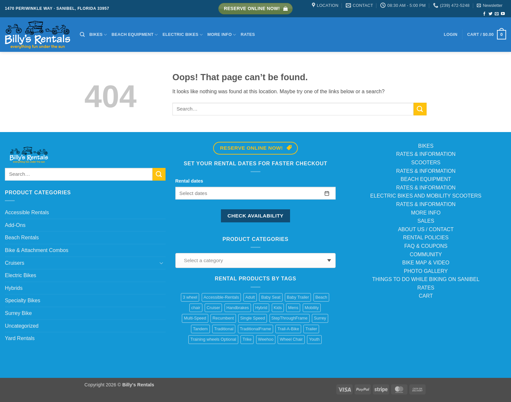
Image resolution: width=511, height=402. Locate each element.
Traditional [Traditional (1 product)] (223, 328)
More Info (221, 35)
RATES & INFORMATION (426, 154)
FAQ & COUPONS (425, 246)
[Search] (82, 34)
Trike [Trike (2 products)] (247, 339)
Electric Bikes (183, 35)
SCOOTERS (426, 162)
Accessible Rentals (27, 212)
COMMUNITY (426, 254)
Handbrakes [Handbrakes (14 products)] (237, 307)
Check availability (255, 215)
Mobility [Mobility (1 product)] (312, 307)
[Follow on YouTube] (503, 14)
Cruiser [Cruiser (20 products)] (213, 307)
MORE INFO (426, 213)
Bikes (98, 35)
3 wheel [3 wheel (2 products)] (190, 297)
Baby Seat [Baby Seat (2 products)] (270, 297)
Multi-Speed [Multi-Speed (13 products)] (195, 318)
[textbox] (253, 260)
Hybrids (13, 288)
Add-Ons (15, 225)
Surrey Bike (18, 313)
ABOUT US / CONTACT (426, 229)
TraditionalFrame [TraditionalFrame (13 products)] (255, 328)
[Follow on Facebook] (484, 14)
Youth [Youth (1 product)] (314, 339)
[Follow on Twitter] (490, 14)
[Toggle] (162, 263)
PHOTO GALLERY (426, 271)
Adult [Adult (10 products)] (250, 297)
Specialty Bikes (22, 300)
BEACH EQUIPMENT (426, 179)
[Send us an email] (497, 14)
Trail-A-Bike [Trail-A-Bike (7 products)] (288, 328)
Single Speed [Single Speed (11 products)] (252, 318)
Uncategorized (21, 326)
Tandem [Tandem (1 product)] (200, 328)
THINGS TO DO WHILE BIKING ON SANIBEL (425, 279)
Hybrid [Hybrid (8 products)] (261, 307)
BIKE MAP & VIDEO (425, 262)
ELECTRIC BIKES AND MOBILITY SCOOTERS (425, 196)
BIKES (425, 146)
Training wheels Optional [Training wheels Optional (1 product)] (213, 339)
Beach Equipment (134, 35)
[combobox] (255, 260)
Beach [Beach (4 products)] (321, 297)
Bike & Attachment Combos (36, 250)
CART (426, 296)
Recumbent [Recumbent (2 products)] (223, 318)
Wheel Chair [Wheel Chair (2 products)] (291, 339)
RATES (425, 287)
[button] (489, 5)
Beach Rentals (22, 237)
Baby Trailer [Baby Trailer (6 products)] (298, 297)
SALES (425, 221)
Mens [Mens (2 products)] (293, 307)
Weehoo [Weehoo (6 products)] (265, 339)
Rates (248, 34)
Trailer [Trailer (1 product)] (311, 328)
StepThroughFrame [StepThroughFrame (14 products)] (289, 318)
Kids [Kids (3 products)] (278, 307)
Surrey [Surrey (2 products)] (320, 318)
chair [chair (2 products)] (195, 307)
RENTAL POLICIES (426, 237)
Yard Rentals (20, 338)
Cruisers (14, 263)
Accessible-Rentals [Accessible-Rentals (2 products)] (221, 297)
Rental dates (189, 181)
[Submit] (420, 109)
